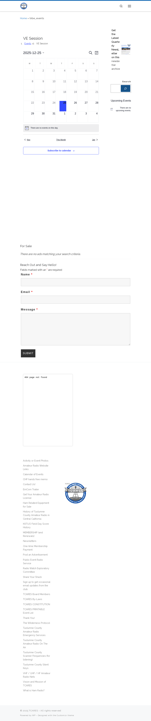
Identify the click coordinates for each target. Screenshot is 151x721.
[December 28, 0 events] (97, 106)
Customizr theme (65, 715)
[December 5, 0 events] (75, 74)
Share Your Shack (32, 577)
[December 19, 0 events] (75, 95)
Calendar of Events (33, 474)
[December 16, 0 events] (43, 95)
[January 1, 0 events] (64, 117)
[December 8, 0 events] (32, 85)
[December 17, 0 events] (54, 95)
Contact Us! (29, 484)
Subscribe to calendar (59, 150)
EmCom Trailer (31, 489)
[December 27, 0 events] (86, 106)
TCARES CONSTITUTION (36, 604)
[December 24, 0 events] (54, 106)
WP (34, 715)
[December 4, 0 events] (64, 74)
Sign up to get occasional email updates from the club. (36, 586)
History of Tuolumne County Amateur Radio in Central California (36, 515)
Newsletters (29, 541)
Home (23, 18)
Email (27, 292)
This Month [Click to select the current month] (61, 140)
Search (126, 82)
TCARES (33, 710)
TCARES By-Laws (32, 599)
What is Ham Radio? (34, 690)
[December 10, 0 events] (54, 85)
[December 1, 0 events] (32, 74)
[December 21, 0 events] (97, 95)
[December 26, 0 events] (75, 106)
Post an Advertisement (35, 554)
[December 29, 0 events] (32, 117)
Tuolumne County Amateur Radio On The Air (35, 644)
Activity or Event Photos (35, 460)
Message (29, 309)
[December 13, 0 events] (86, 85)
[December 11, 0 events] (64, 85)
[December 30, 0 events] (43, 117)
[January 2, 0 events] (75, 117)
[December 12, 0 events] (75, 85)
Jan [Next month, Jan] (95, 140)
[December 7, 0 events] (97, 74)
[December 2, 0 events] (43, 74)
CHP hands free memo (35, 479)
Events (27, 43)
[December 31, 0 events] (54, 117)
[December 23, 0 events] (43, 106)
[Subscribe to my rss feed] (123, 712)
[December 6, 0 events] (86, 74)
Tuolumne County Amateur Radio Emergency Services (34, 631)
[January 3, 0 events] (86, 117)
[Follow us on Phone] (130, 712)
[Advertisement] (75, 217)
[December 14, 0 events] (97, 85)
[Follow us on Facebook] (126, 712)
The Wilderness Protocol (36, 623)
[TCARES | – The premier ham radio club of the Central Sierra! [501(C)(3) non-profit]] (23, 5)
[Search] (125, 88)
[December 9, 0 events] (43, 85)
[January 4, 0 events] (97, 117)
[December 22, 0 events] (32, 106)
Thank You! (29, 618)
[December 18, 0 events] (64, 95)
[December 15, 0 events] (32, 95)
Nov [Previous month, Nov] (27, 140)
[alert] (61, 128)
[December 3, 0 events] (54, 74)
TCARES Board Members (36, 594)
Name (27, 274)
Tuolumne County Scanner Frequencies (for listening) (36, 656)
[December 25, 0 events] (64, 106)
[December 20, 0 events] (86, 95)
